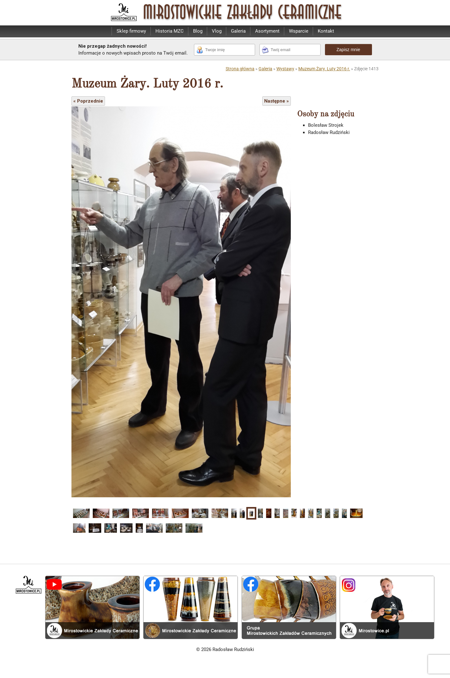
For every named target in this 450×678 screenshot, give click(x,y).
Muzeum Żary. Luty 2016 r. (324, 68)
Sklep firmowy (131, 31)
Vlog (217, 31)
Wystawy (285, 68)
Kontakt (326, 31)
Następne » (276, 101)
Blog (197, 31)
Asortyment (267, 31)
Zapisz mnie (348, 49)
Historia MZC (169, 31)
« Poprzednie (88, 101)
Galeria (238, 31)
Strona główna (240, 68)
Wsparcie (298, 31)
